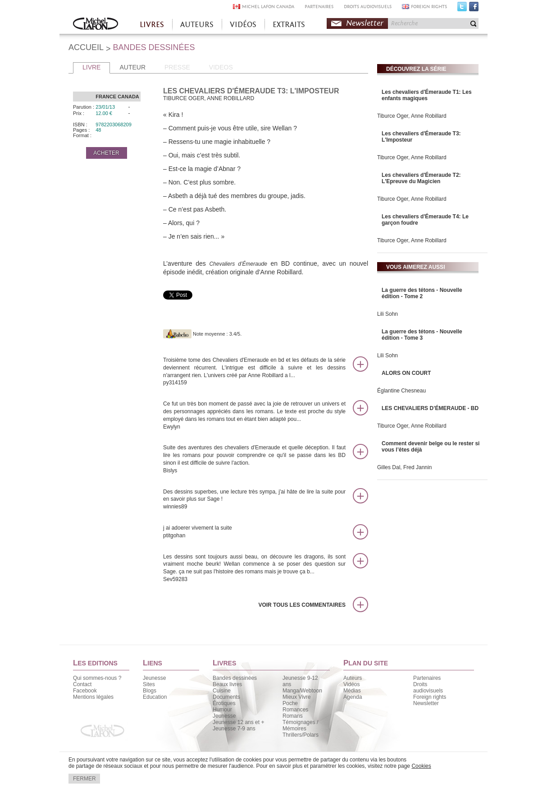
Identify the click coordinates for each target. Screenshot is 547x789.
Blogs (149, 690)
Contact (82, 684)
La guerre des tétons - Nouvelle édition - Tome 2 (422, 293)
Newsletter (364, 23)
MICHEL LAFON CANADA (268, 6)
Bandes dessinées (235, 678)
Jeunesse (154, 678)
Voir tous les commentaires (302, 605)
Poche (290, 703)
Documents (226, 697)
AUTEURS (197, 24)
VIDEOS (221, 67)
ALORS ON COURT (406, 373)
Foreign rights (429, 697)
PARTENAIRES (319, 6)
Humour (222, 709)
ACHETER (106, 153)
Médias (352, 690)
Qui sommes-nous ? (97, 678)
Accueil (95, 25)
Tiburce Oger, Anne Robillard (412, 116)
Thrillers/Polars (301, 735)
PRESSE (177, 67)
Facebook (474, 8)
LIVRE (91, 67)
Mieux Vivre (296, 697)
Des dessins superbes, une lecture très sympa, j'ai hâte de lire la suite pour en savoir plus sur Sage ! (254, 500)
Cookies (421, 766)
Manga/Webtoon (302, 690)
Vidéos (351, 684)
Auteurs (352, 678)
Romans (293, 716)
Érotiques (224, 703)
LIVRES (152, 24)
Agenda (352, 697)
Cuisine (222, 690)
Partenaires (427, 678)
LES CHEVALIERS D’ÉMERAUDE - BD (430, 408)
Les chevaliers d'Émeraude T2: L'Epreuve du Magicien (421, 178)
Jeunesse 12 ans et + (238, 722)
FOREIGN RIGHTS (429, 6)
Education (155, 697)
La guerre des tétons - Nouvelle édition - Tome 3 (422, 334)
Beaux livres (227, 684)
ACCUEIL (86, 47)
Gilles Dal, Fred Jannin (404, 467)
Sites (149, 684)
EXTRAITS (289, 24)
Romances (295, 709)
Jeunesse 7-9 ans (234, 728)
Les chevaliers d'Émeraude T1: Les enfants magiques (427, 95)
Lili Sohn (387, 314)
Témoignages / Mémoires (300, 725)
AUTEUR (132, 67)
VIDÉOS (243, 24)
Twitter (462, 8)
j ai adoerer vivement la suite (254, 532)
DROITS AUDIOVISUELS (368, 6)
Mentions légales (93, 697)
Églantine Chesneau (401, 391)
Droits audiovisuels (428, 687)
